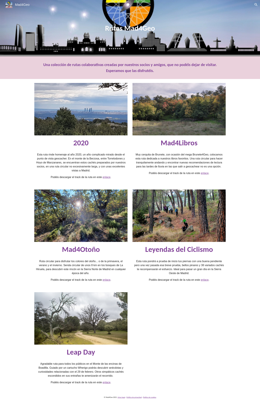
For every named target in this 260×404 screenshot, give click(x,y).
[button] (256, 5)
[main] (130, 28)
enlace (106, 177)
